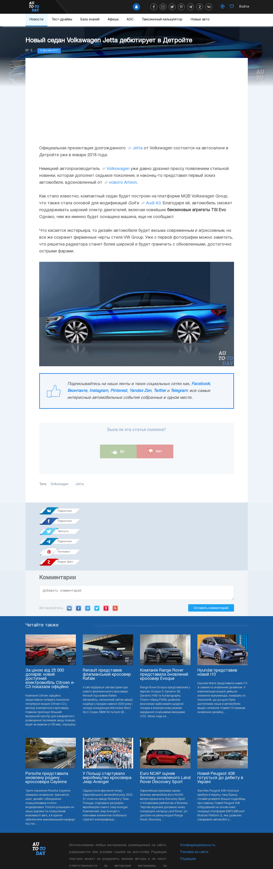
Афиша (113, 19)
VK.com (69, 568)
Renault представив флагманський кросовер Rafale (107, 635)
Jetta (137, 148)
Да (118, 451)
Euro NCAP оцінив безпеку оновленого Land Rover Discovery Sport (165, 738)
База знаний (89, 19)
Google (115, 568)
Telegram (179, 391)
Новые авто (200, 19)
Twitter (160, 391)
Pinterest (118, 391)
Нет (154, 451)
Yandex (106, 568)
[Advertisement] (136, 106)
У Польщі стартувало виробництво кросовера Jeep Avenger (107, 738)
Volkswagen (118, 169)
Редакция (188, 819)
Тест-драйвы (62, 19)
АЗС (130, 19)
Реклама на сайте (194, 812)
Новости (36, 19)
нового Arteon (123, 183)
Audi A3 (153, 203)
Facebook (200, 384)
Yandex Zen (140, 391)
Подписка (154, 855)
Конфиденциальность (197, 805)
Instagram (98, 391)
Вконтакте (77, 391)
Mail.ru (88, 568)
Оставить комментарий (211, 568)
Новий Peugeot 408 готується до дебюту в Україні (220, 738)
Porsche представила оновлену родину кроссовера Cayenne (46, 738)
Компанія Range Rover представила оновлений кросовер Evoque (164, 635)
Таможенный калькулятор (162, 19)
